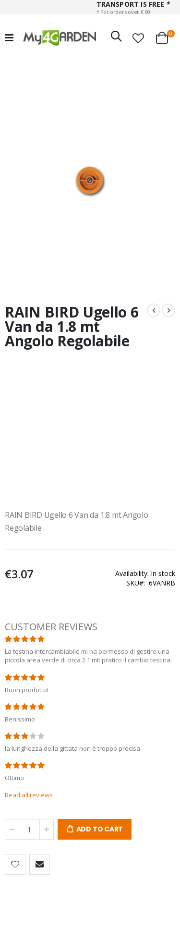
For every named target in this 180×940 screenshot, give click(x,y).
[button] (138, 38)
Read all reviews (29, 795)
